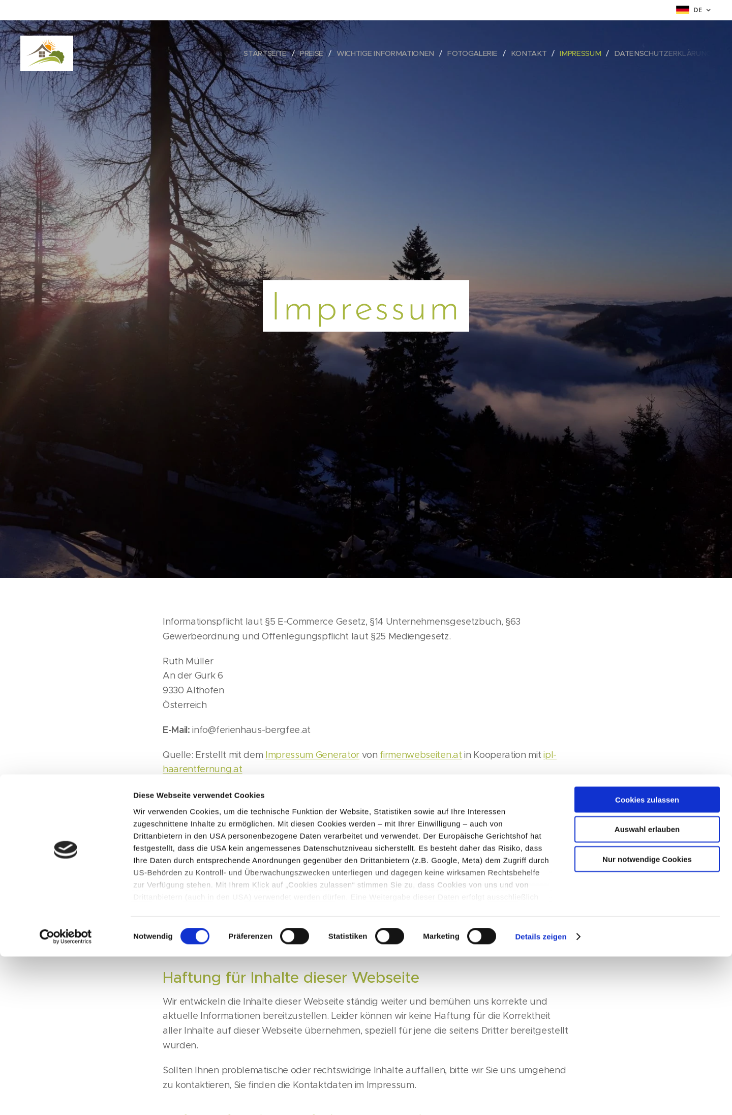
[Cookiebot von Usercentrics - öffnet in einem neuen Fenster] (65, 1095)
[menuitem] (272, 53)
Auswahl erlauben (647, 987)
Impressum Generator (312, 754)
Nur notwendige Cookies (647, 1017)
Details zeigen (540, 1095)
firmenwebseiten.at (421, 754)
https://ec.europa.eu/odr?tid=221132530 (386, 887)
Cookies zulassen (647, 958)
